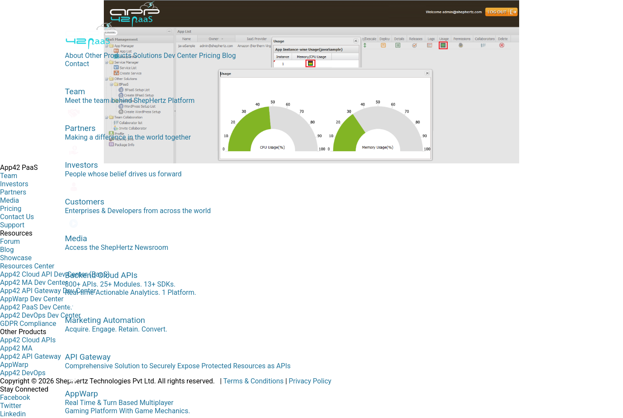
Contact (77, 64)
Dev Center (180, 55)
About (74, 55)
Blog (229, 55)
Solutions (147, 55)
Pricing (210, 55)
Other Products (108, 55)
